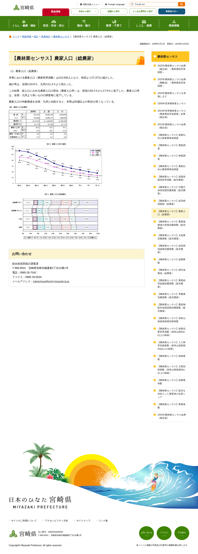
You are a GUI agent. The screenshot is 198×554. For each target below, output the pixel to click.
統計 (36, 36)
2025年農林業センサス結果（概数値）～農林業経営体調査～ (172, 82)
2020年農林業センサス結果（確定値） (172, 416)
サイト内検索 (131, 4)
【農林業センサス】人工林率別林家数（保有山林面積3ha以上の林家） (171, 345)
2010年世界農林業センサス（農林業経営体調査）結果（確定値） (172, 114)
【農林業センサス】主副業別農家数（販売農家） (171, 237)
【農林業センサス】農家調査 (171, 147)
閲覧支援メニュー (91, 4)
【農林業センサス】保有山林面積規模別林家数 (171, 320)
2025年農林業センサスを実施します (172, 95)
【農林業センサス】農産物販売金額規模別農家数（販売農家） (171, 307)
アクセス (164, 533)
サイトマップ (83, 520)
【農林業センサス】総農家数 (171, 261)
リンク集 (103, 520)
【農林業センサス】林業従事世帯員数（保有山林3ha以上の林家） (171, 331)
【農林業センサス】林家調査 (171, 157)
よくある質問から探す (143, 11)
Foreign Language (116, 4)
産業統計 (45, 36)
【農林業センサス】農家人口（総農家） (171, 213)
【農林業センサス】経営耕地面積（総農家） (171, 202)
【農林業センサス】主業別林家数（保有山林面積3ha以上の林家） (171, 369)
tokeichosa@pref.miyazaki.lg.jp (51, 281)
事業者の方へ (172, 11)
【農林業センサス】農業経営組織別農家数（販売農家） (171, 283)
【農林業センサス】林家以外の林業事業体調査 (171, 136)
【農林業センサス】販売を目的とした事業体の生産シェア (171, 393)
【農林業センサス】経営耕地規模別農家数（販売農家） (171, 249)
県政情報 (26, 36)
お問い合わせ (146, 533)
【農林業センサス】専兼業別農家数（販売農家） (171, 295)
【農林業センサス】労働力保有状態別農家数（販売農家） (171, 190)
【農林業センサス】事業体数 (171, 406)
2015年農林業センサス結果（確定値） (172, 126)
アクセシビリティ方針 (56, 520)
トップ (15, 36)
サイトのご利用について (24, 520)
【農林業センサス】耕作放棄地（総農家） (171, 271)
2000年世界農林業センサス (172, 103)
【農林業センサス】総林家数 (171, 357)
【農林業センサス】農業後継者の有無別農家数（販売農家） (171, 224)
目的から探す (85, 11)
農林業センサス (61, 36)
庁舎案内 (182, 533)
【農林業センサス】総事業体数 (171, 382)
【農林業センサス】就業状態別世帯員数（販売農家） (171, 178)
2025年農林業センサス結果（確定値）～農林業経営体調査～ (172, 68)
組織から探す (114, 11)
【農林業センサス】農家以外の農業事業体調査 (171, 168)
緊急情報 (55, 11)
